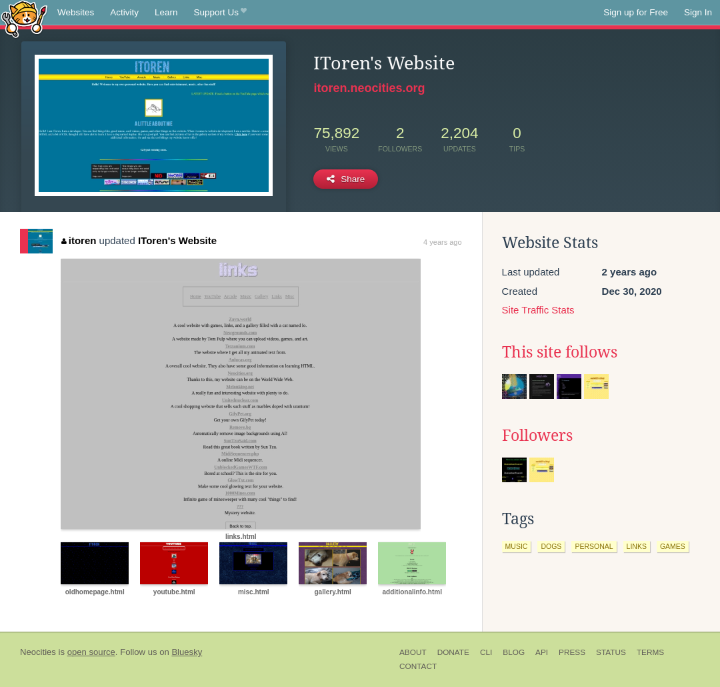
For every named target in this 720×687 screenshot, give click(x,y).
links (637, 546)
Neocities (38, 652)
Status (611, 652)
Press (572, 652)
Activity (124, 12)
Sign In (698, 12)
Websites (75, 12)
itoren (78, 240)
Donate (453, 652)
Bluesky (186, 652)
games (672, 546)
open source (91, 652)
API (541, 652)
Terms (650, 652)
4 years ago (442, 242)
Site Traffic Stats (538, 309)
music (516, 546)
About (413, 652)
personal (594, 546)
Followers (537, 435)
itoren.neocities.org (369, 88)
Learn (166, 12)
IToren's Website (177, 240)
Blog (514, 652)
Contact (418, 666)
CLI (486, 652)
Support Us (220, 12)
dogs (551, 546)
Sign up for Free (635, 12)
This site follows (559, 352)
